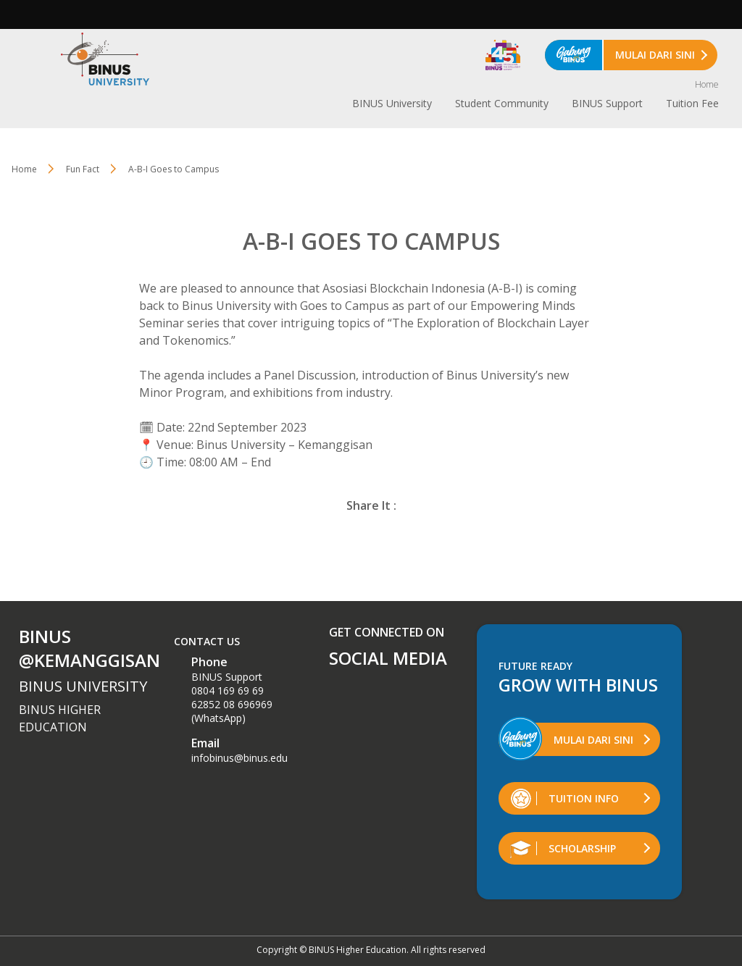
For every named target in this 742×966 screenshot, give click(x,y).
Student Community (502, 103)
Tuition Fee (692, 103)
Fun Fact (82, 169)
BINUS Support (607, 103)
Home (707, 84)
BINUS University (392, 103)
